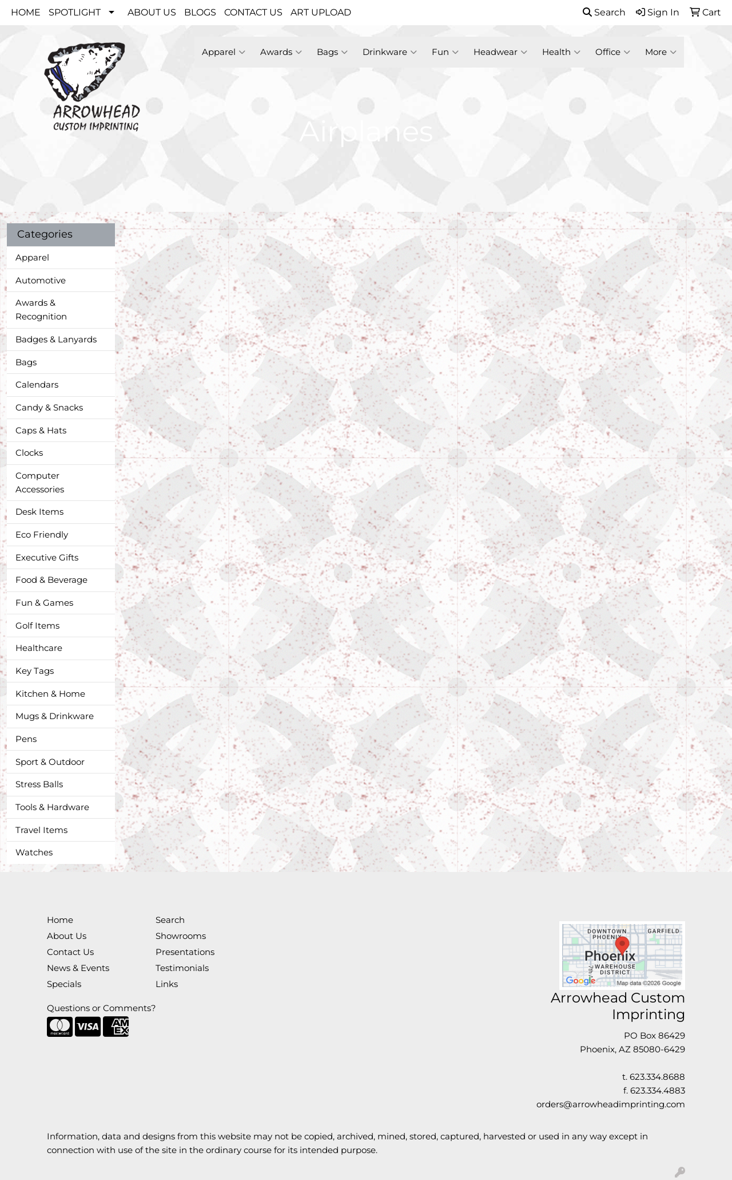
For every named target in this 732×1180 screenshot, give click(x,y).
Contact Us (70, 952)
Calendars (36, 385)
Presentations (185, 952)
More (661, 52)
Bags (332, 52)
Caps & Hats (40, 430)
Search (604, 12)
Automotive (40, 280)
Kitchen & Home (50, 694)
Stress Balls (39, 784)
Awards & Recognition (41, 310)
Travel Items (41, 830)
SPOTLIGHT (75, 12)
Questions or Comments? (101, 1008)
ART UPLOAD (321, 12)
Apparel (223, 52)
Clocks (29, 453)
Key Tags (34, 671)
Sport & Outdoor (50, 762)
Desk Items (39, 512)
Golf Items (37, 626)
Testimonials (182, 968)
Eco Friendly (41, 535)
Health (561, 52)
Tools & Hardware (52, 807)
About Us (66, 936)
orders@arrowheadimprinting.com (610, 1104)
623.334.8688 (657, 1077)
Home (60, 920)
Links (167, 984)
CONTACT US (253, 12)
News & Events (78, 968)
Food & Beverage (51, 580)
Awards (281, 52)
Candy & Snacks (49, 407)
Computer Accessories (39, 483)
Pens (26, 739)
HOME (26, 12)
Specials (64, 984)
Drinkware (390, 52)
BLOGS (200, 12)
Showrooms (181, 936)
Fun (445, 52)
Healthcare (38, 648)
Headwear (500, 52)
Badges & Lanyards (56, 339)
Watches (34, 852)
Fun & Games (44, 603)
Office (612, 52)
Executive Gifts (46, 557)
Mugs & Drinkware (54, 716)
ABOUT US (152, 12)
